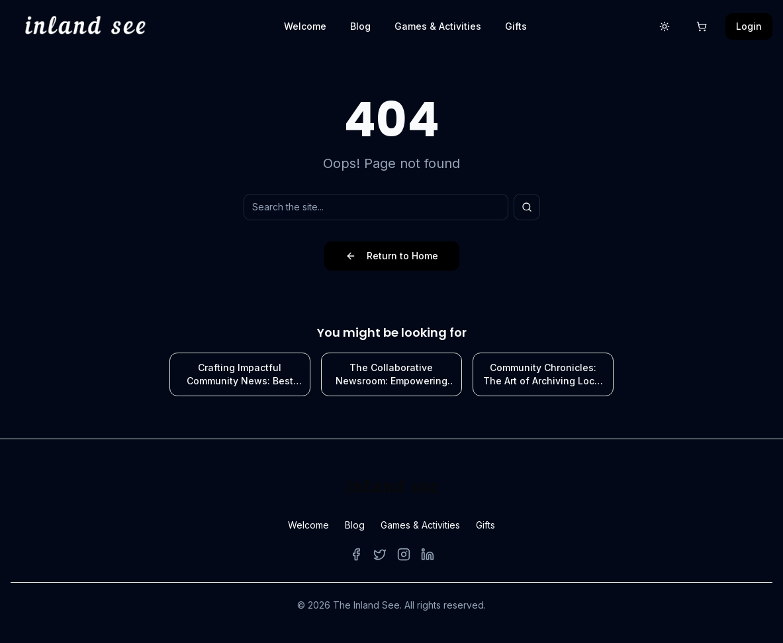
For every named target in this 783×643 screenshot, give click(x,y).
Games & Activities (437, 26)
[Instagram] (403, 554)
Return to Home (391, 255)
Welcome (305, 26)
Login (749, 26)
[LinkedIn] (427, 554)
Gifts (516, 26)
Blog (360, 26)
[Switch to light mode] (664, 26)
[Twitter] (380, 554)
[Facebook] (356, 554)
